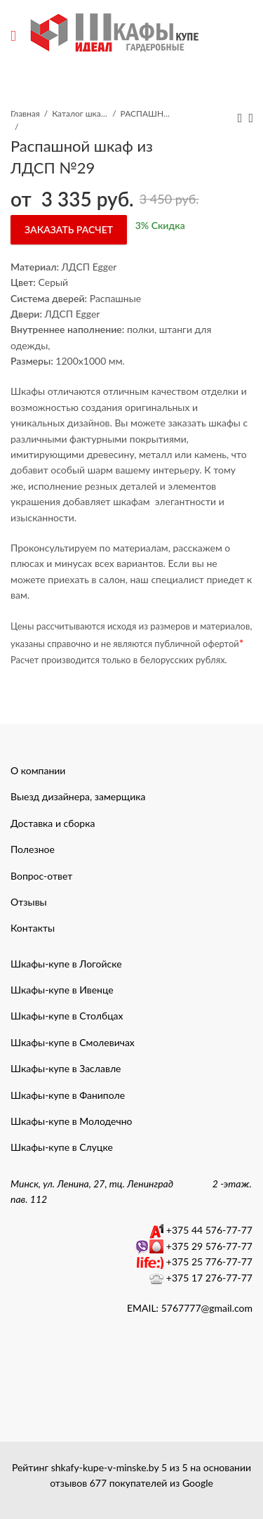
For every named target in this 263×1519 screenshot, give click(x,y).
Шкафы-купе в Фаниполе (68, 1095)
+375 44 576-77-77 (209, 1230)
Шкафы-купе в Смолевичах (73, 1042)
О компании (38, 770)
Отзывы (29, 902)
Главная (25, 113)
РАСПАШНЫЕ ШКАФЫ (149, 113)
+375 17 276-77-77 (209, 1278)
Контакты (33, 928)
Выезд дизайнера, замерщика (78, 796)
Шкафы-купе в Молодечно (72, 1121)
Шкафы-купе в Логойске (66, 964)
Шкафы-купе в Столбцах (67, 1016)
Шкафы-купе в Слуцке (62, 1147)
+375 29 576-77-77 (209, 1246)
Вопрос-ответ (41, 876)
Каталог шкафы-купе (80, 113)
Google (197, 1483)
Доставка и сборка (53, 823)
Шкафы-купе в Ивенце (62, 990)
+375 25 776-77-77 (209, 1261)
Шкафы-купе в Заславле (66, 1068)
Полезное (33, 849)
